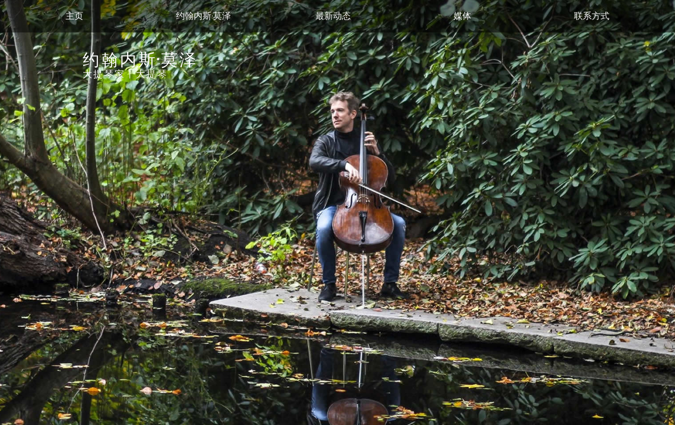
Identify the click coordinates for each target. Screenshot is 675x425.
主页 (74, 16)
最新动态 (333, 16)
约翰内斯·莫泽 (203, 16)
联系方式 (591, 16)
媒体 (462, 16)
